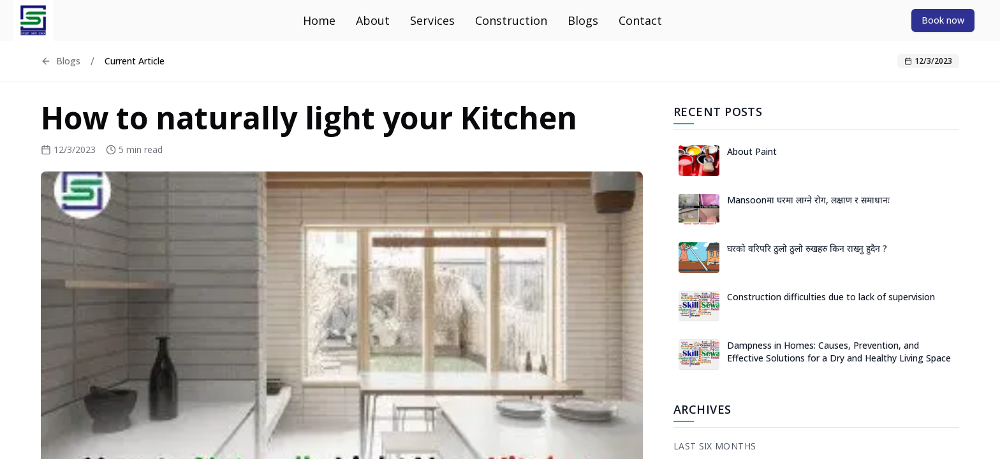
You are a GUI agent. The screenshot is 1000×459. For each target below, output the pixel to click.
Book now (943, 20)
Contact (640, 20)
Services (432, 20)
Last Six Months (714, 446)
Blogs (583, 20)
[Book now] (942, 20)
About (373, 20)
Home (319, 20)
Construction (511, 20)
